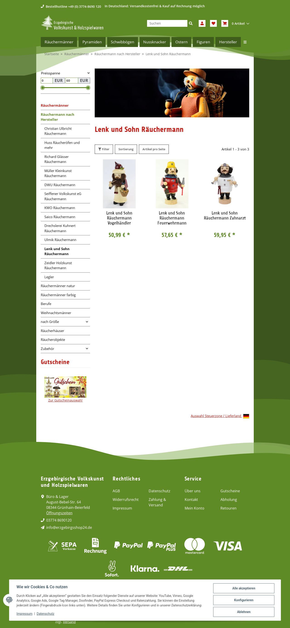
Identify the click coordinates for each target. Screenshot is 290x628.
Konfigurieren (243, 600)
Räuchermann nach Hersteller (57, 117)
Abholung (228, 499)
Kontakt (191, 499)
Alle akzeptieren (243, 588)
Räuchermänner (55, 105)
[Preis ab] (47, 81)
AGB (116, 490)
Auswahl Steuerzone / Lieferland (220, 416)
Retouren (228, 508)
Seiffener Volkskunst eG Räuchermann (62, 196)
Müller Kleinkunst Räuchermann (58, 173)
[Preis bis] (71, 81)
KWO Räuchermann (59, 207)
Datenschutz (159, 490)
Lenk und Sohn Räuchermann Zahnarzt (225, 216)
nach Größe (50, 321)
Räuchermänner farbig (58, 295)
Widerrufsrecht (126, 499)
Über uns (193, 490)
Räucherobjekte (53, 339)
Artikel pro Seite (154, 149)
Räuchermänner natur (58, 285)
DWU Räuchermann (59, 184)
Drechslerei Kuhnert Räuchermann (59, 228)
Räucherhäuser (52, 330)
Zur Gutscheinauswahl (65, 400)
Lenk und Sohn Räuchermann (57, 251)
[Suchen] (167, 23)
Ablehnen (243, 612)
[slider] (42, 87)
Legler (49, 277)
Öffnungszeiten (59, 512)
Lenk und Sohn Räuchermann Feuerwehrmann (171, 218)
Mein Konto (194, 508)
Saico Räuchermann (59, 216)
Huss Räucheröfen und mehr (62, 145)
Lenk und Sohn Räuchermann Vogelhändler (119, 218)
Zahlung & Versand (157, 502)
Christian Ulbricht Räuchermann (58, 131)
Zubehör (47, 348)
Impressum (122, 508)
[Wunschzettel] (213, 23)
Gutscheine (230, 490)
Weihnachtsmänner (56, 312)
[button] (202, 23)
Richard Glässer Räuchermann (56, 159)
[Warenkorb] (235, 23)
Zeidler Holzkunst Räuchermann (58, 265)
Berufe (46, 303)
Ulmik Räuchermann (60, 239)
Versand (69, 621)
